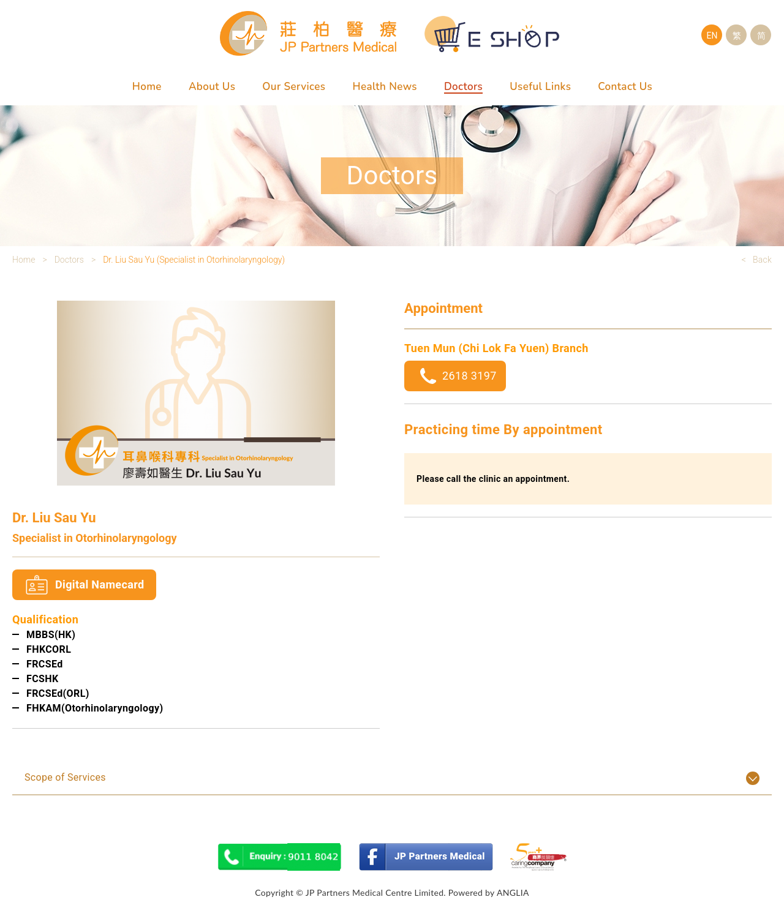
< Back (757, 260)
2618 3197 (469, 375)
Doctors (463, 87)
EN (712, 35)
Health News (384, 87)
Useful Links (540, 87)
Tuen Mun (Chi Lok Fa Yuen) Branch (496, 348)
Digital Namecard (99, 584)
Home (147, 87)
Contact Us (625, 87)
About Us (212, 87)
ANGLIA (513, 892)
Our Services (293, 87)
